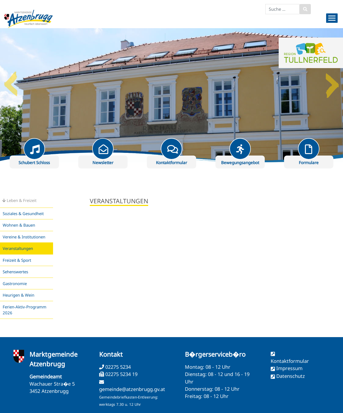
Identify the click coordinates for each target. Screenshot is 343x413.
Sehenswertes (15, 271)
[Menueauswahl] (332, 18)
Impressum (289, 368)
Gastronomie (15, 283)
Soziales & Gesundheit (23, 213)
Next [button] (332, 82)
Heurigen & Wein (18, 295)
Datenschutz (290, 376)
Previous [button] (10, 82)
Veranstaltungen (18, 248)
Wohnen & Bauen (19, 225)
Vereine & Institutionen (24, 236)
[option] (171, 95)
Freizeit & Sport (17, 260)
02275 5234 (117, 367)
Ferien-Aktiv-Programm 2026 (24, 310)
